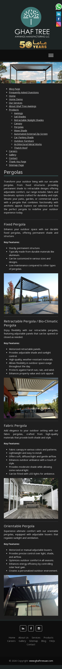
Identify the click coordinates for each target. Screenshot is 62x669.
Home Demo (16, 99)
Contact (13, 158)
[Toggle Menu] (51, 55)
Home (12, 95)
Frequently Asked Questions (24, 92)
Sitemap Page (16, 165)
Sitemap (33, 640)
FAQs (52, 640)
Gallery (12, 154)
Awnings (18, 113)
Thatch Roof (20, 147)
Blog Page (14, 88)
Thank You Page (17, 161)
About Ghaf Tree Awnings (22, 106)
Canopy (18, 123)
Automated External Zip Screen (31, 133)
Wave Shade (20, 130)
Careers (13, 151)
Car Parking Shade (24, 137)
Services (36, 637)
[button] (23, 628)
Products (14, 109)
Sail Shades (20, 116)
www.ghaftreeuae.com (41, 660)
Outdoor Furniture (24, 140)
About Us (23, 637)
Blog (43, 640)
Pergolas (19, 126)
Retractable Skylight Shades (29, 120)
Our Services (15, 102)
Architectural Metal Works (28, 144)
